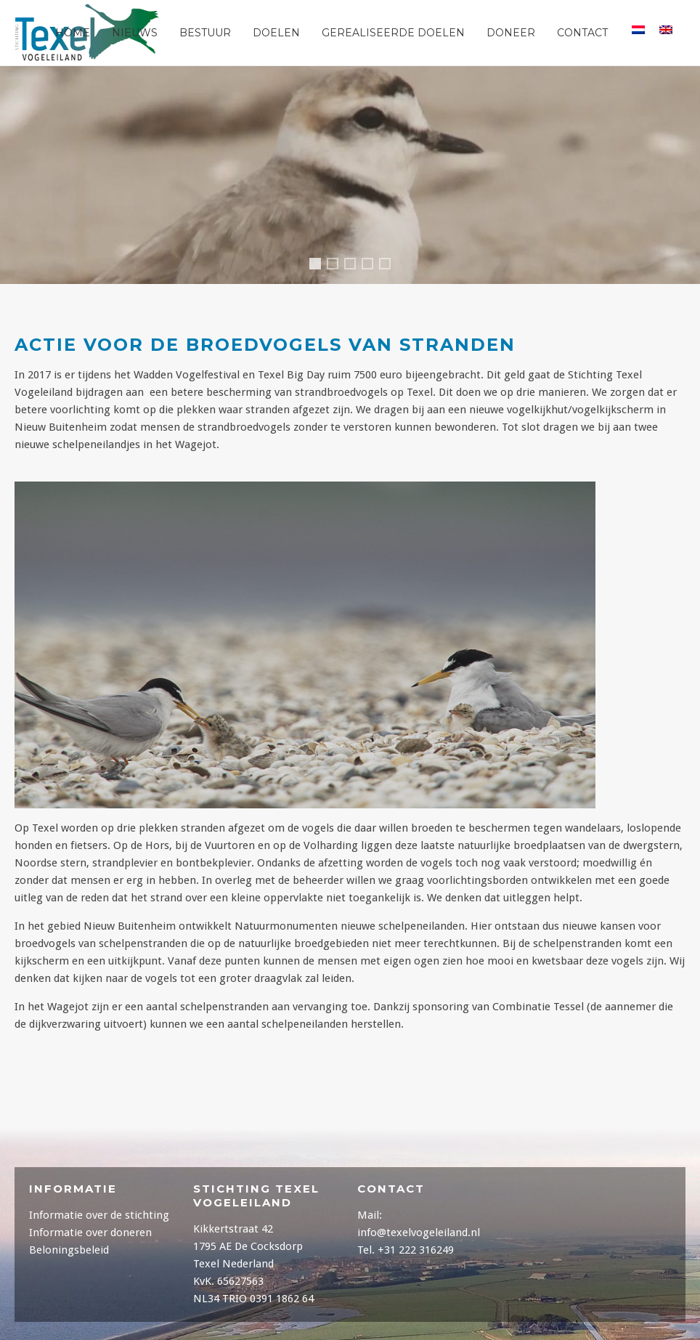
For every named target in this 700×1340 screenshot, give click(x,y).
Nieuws (135, 32)
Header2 (372, 265)
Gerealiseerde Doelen (393, 32)
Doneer (511, 32)
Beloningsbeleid (69, 1249)
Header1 (355, 265)
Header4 (318, 267)
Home (72, 32)
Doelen (276, 32)
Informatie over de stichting (99, 1215)
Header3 (337, 265)
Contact (582, 32)
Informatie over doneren (90, 1232)
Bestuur (205, 32)
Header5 (390, 265)
